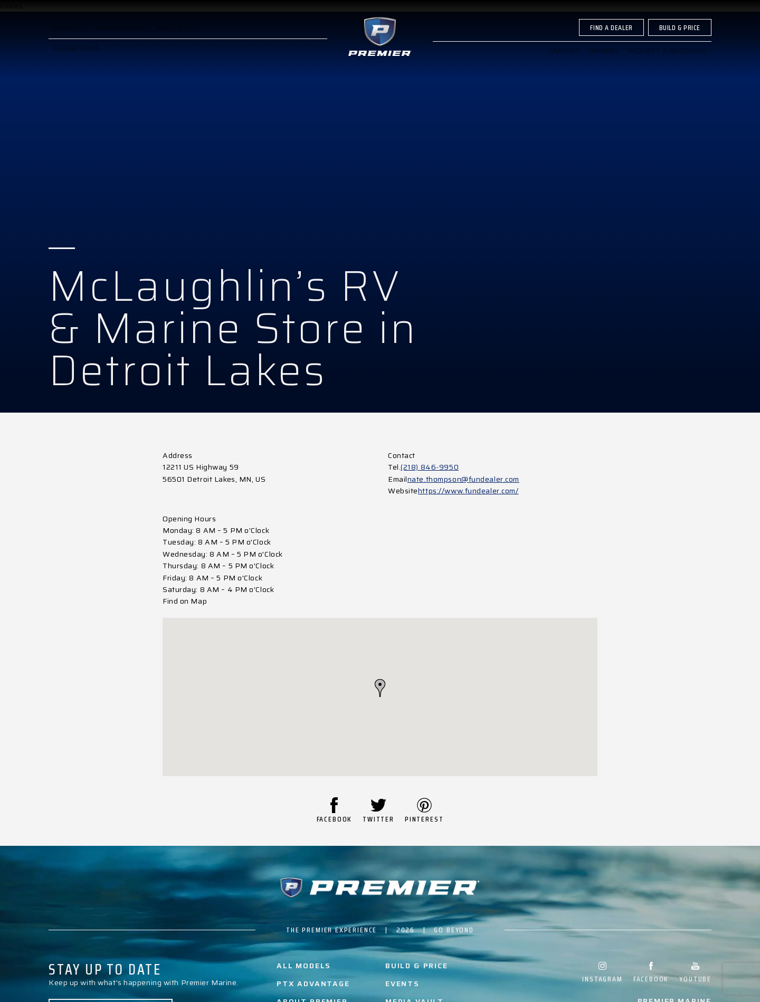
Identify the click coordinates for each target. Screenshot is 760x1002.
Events (402, 983)
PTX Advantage (313, 983)
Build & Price (679, 36)
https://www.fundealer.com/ (468, 491)
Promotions (76, 57)
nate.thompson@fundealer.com (463, 479)
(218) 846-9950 (430, 467)
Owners (603, 59)
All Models (304, 965)
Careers (564, 59)
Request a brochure (667, 59)
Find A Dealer (611, 36)
